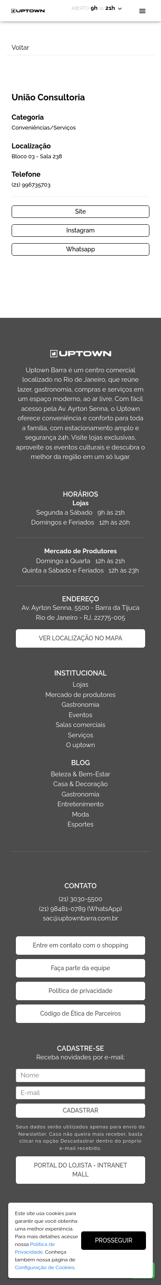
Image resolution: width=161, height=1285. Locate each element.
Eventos (80, 715)
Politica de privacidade (80, 990)
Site (80, 211)
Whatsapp (80, 249)
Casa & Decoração (80, 784)
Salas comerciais (81, 725)
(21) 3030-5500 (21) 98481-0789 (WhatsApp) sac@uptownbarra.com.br (80, 908)
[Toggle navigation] (142, 10)
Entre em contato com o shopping (80, 945)
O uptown (80, 745)
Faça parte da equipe (80, 968)
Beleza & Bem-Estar (80, 774)
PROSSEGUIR (113, 1240)
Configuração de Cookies (45, 1267)
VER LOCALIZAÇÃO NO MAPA (80, 638)
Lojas (80, 684)
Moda (80, 814)
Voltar (20, 47)
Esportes (80, 824)
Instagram (81, 230)
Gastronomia (80, 705)
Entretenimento (80, 804)
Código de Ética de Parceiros (80, 1013)
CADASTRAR (80, 1110)
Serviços (80, 735)
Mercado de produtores (81, 695)
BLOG (80, 763)
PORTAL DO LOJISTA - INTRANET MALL (80, 1170)
